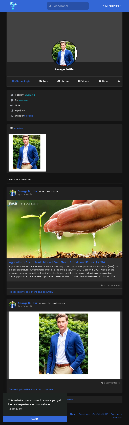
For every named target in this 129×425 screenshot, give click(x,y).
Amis (43, 81)
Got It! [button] (34, 419)
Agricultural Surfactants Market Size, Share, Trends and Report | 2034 (57, 262)
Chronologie (21, 81)
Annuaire (117, 417)
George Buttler (64, 69)
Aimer (103, 81)
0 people (28, 115)
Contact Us (116, 414)
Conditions (84, 414)
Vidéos (83, 81)
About (73, 414)
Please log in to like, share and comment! (31, 291)
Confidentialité (100, 414)
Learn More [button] (15, 408)
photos (63, 81)
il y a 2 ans (23, 194)
